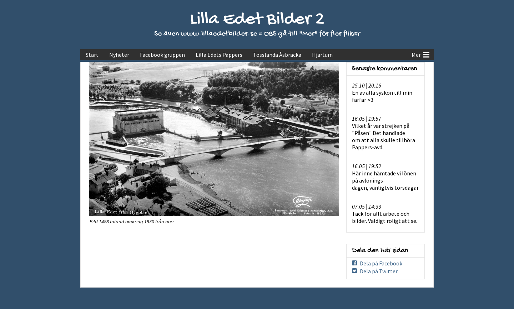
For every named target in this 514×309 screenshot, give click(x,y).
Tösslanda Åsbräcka (277, 54)
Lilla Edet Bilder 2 (257, 20)
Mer (420, 54)
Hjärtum (322, 54)
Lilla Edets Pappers (219, 54)
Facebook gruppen (162, 54)
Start (92, 54)
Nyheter (119, 54)
